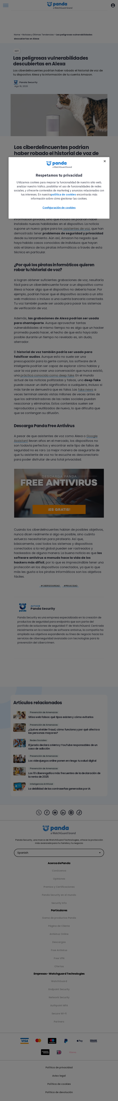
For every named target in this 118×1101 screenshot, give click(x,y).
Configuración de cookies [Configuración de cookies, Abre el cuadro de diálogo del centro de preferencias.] (59, 207)
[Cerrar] (104, 161)
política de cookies (63, 194)
